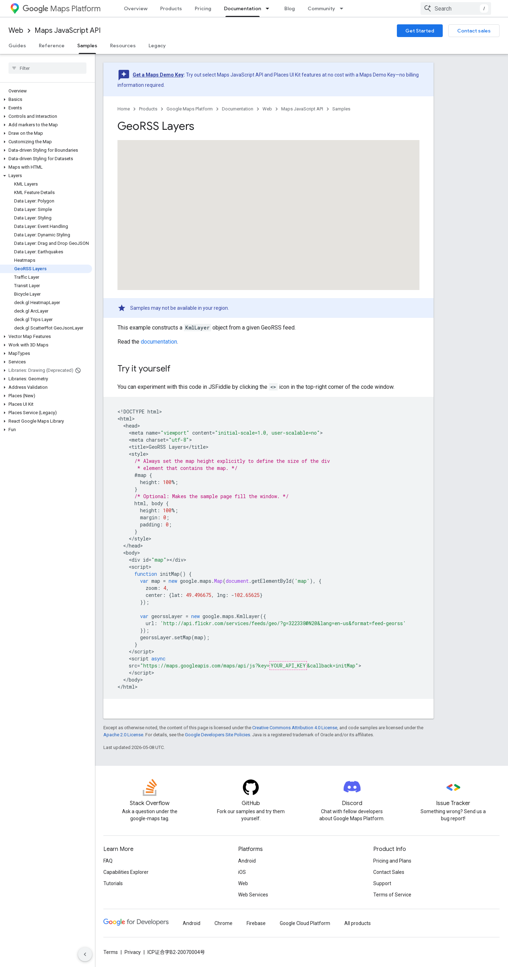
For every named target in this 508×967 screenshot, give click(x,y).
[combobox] (456, 8)
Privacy (133, 952)
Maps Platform (62, 8)
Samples (341, 108)
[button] (46, 99)
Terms (110, 952)
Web (15, 30)
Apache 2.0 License (123, 734)
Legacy (157, 45)
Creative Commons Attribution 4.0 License (294, 727)
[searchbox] (47, 68)
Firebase (256, 923)
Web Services (253, 895)
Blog (289, 8)
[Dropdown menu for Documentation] (269, 8)
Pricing (203, 8)
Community (321, 8)
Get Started (419, 31)
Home (123, 108)
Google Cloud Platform (305, 923)
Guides (17, 45)
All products (357, 923)
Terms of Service (392, 895)
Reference (52, 45)
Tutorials (113, 883)
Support (382, 883)
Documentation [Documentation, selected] (242, 8)
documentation (159, 341)
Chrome (223, 923)
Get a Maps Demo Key (158, 75)
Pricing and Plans (392, 861)
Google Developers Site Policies (217, 734)
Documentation (237, 108)
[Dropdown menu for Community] (343, 8)
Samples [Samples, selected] (87, 45)
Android (247, 861)
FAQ (108, 861)
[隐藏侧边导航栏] (85, 954)
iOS (242, 872)
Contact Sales (388, 872)
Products (171, 8)
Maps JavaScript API (68, 30)
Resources (123, 45)
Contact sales (474, 31)
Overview (135, 8)
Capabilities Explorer (126, 872)
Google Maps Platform (190, 108)
